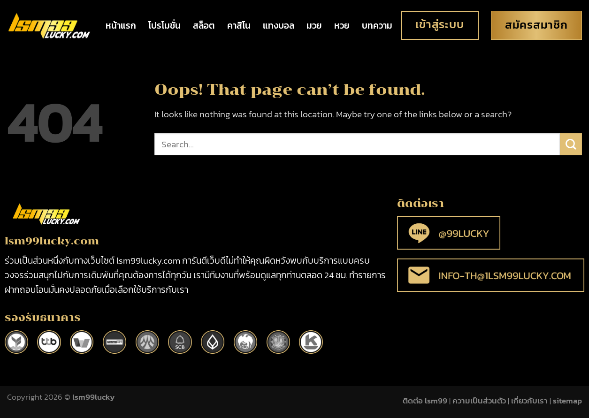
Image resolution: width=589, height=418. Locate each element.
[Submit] (571, 144)
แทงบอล (278, 25)
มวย (314, 25)
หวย (342, 25)
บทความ (377, 25)
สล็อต (204, 25)
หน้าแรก (121, 25)
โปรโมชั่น (164, 25)
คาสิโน (239, 25)
